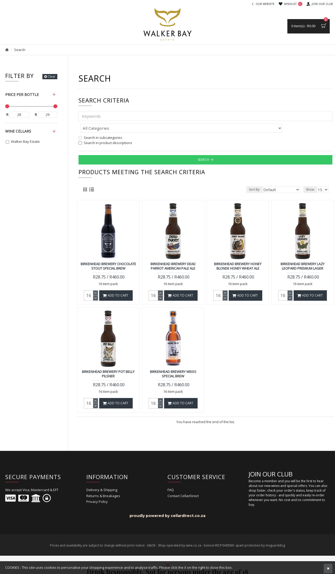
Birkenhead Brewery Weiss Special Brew (173, 362)
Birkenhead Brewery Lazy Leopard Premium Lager (303, 254)
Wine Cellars (18, 131)
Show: (311, 178)
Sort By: (261, 178)
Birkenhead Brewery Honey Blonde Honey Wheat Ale (237, 254)
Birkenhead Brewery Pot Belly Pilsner (108, 362)
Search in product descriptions (105, 131)
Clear (51, 76)
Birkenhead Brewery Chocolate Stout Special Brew (108, 254)
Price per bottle (22, 94)
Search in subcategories (100, 126)
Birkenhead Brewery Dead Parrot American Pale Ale (173, 254)
